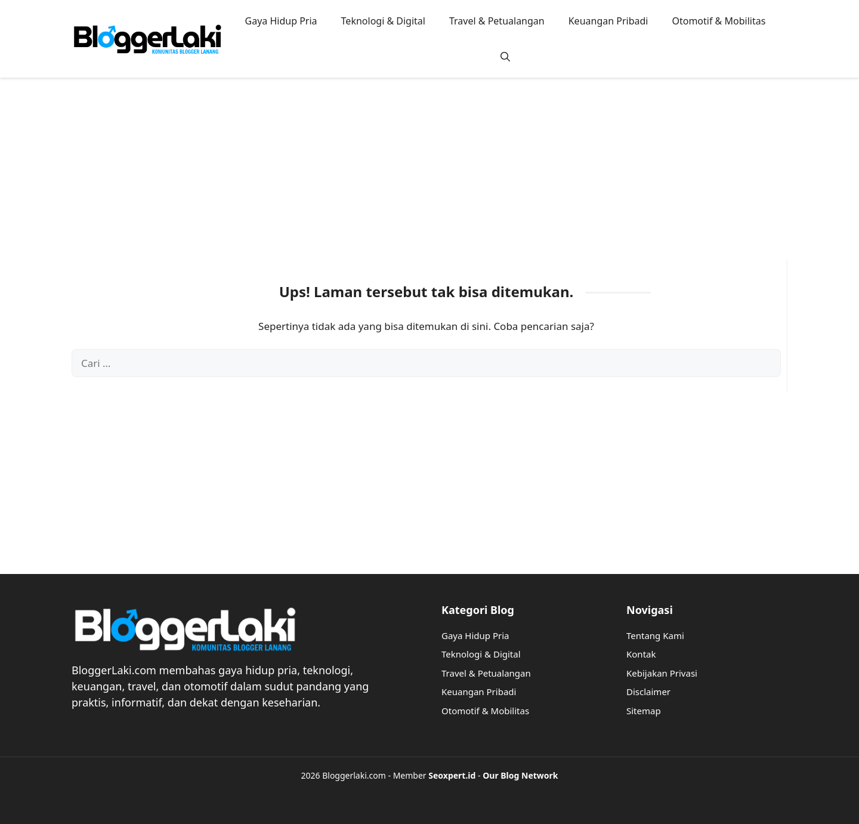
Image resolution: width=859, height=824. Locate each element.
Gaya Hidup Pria (281, 20)
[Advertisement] (429, 176)
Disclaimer (648, 692)
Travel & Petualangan (497, 20)
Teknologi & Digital (383, 20)
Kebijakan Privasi (661, 673)
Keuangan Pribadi (608, 20)
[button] (505, 57)
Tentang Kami (655, 635)
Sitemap (643, 711)
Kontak (641, 654)
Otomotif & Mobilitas (718, 20)
